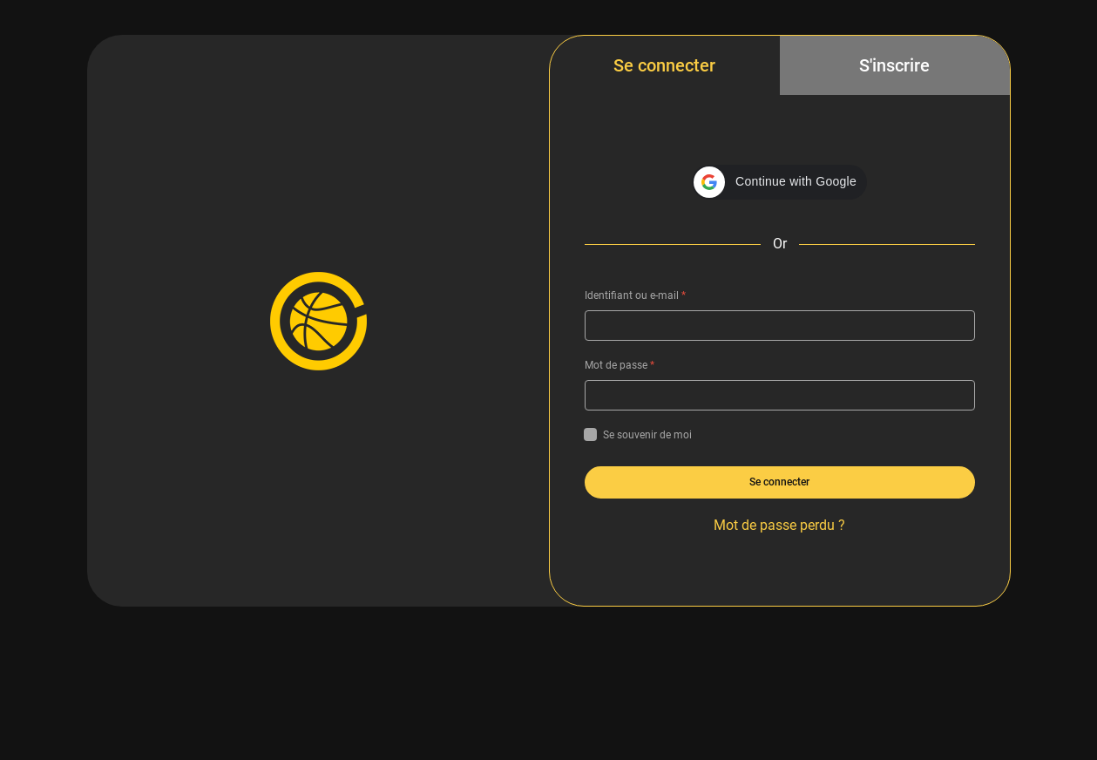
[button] (779, 182)
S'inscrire (894, 65)
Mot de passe (619, 365)
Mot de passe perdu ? (779, 525)
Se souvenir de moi (638, 435)
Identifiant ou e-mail (635, 295)
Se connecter (664, 65)
